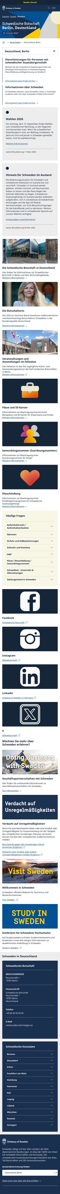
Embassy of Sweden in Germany (17, 697)
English (13, 16)
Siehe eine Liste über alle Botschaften (20, 1180)
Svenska (5, 16)
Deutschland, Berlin (17, 51)
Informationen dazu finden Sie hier (20, 81)
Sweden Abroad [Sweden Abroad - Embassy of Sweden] (30, 2)
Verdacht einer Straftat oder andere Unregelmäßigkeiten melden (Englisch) (21, 853)
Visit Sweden (8, 899)
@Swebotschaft (9, 660)
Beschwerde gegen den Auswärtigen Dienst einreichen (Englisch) (23, 846)
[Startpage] (4, 42)
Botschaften (15, 42)
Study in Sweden (10, 947)
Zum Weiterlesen (10, 790)
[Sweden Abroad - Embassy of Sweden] (13, 8)
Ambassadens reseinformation (21, 219)
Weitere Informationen (17, 143)
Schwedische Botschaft (13, 622)
